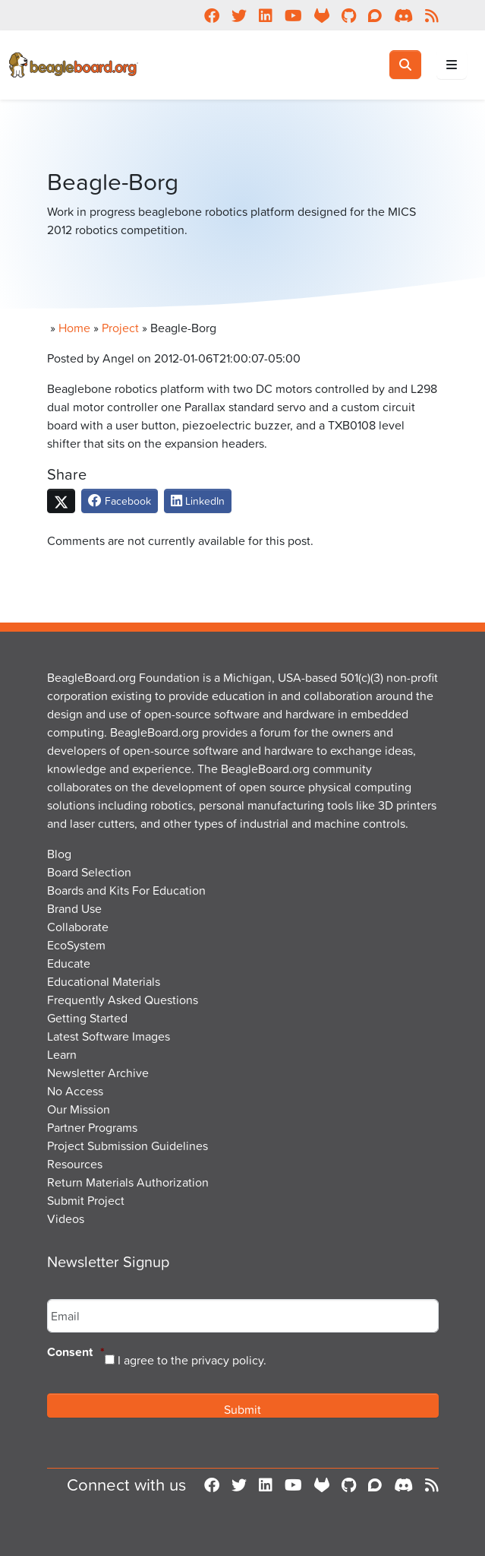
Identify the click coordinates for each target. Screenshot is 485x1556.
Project (120, 327)
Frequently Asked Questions (122, 999)
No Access (75, 1090)
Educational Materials (103, 981)
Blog (59, 853)
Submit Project (85, 1200)
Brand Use (74, 908)
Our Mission (78, 1109)
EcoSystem (76, 944)
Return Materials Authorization (128, 1182)
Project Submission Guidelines (127, 1145)
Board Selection (89, 872)
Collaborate (78, 926)
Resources (74, 1163)
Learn (62, 1054)
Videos (65, 1218)
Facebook (119, 500)
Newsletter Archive (98, 1072)
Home (74, 327)
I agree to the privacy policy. (192, 1360)
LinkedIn (198, 500)
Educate (68, 963)
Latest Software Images (108, 1036)
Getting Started (87, 1017)
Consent (76, 1353)
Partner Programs (92, 1127)
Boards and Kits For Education (126, 890)
